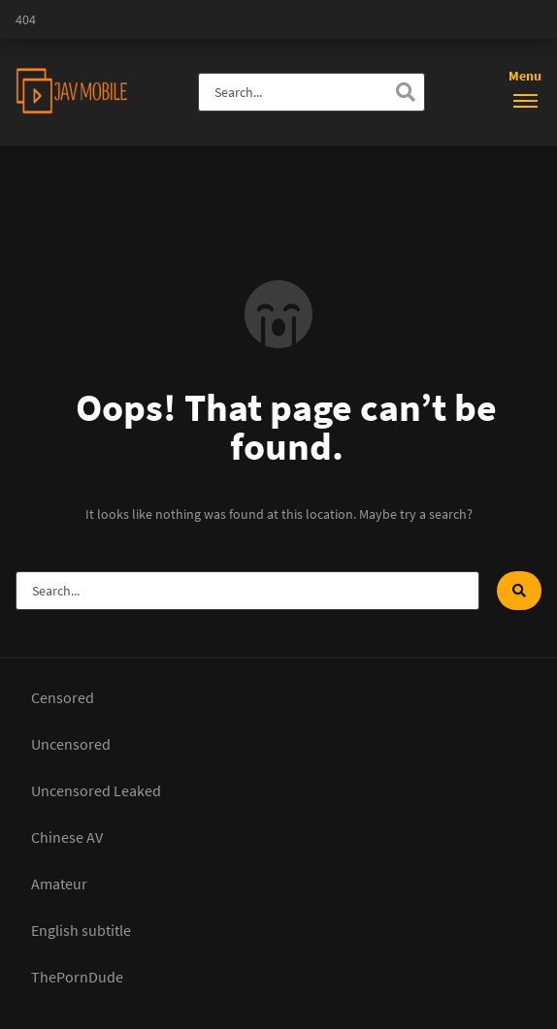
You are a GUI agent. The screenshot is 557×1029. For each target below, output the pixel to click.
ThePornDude (77, 976)
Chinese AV (67, 837)
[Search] (405, 92)
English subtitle (81, 930)
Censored (62, 697)
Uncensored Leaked (96, 790)
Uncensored (71, 744)
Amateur (59, 883)
